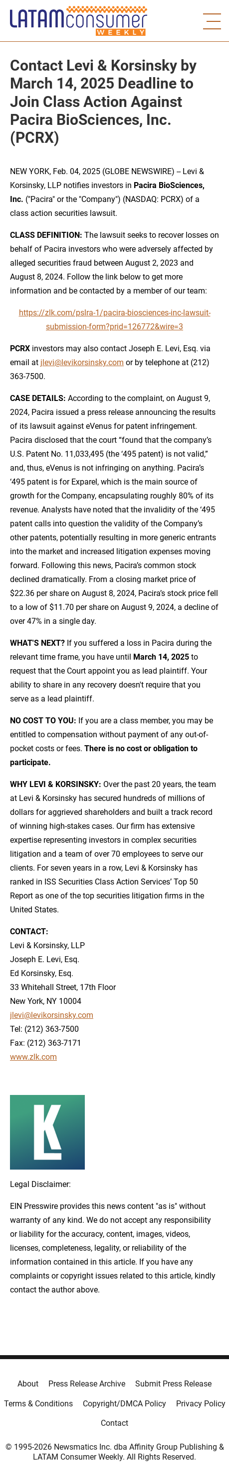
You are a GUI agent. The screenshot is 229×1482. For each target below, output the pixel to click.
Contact (114, 1423)
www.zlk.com (33, 1057)
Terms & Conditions (38, 1403)
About (27, 1383)
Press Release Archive (86, 1383)
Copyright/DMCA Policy (124, 1403)
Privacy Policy (201, 1403)
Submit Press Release (173, 1383)
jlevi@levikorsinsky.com (82, 362)
